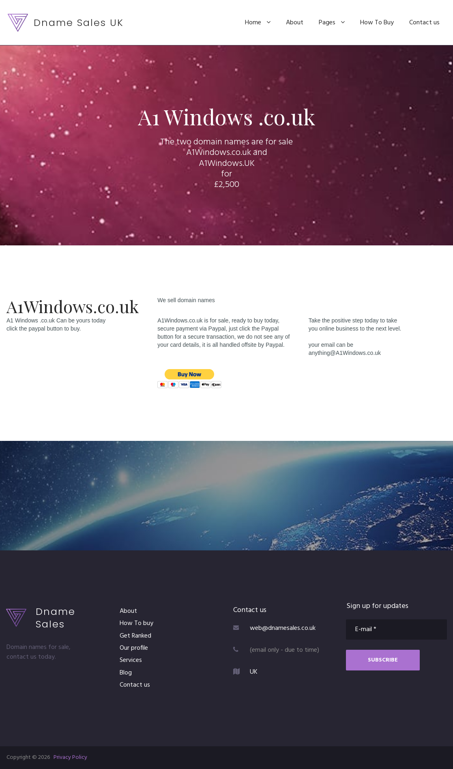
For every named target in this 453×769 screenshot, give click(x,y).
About (294, 22)
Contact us (424, 22)
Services (131, 660)
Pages (332, 22)
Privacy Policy (70, 757)
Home (258, 22)
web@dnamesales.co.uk (283, 628)
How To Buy (377, 22)
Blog (126, 673)
